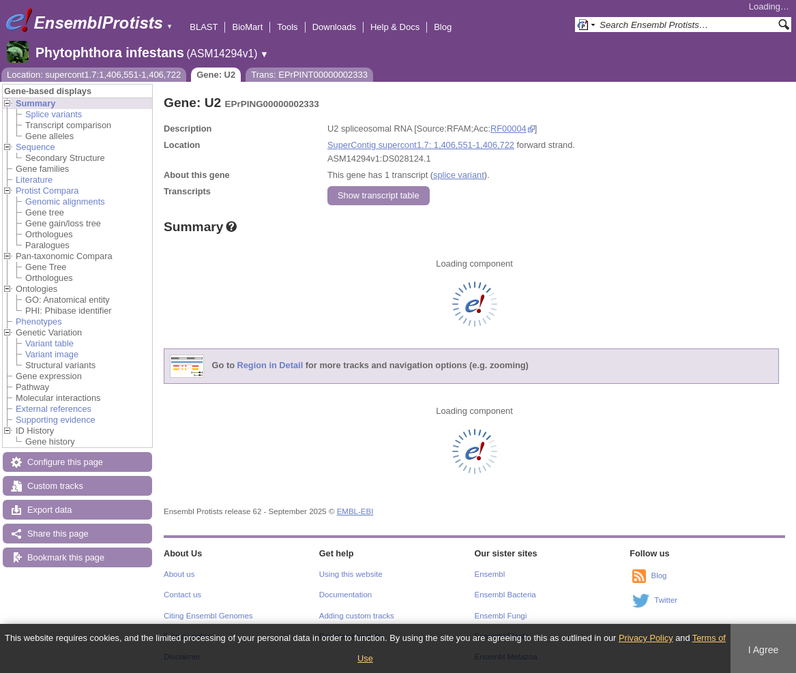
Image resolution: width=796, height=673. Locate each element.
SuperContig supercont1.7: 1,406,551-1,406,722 (420, 145)
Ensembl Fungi (501, 616)
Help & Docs (394, 27)
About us (179, 574)
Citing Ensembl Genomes (208, 616)
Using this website (351, 574)
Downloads (334, 27)
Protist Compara (47, 190)
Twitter (665, 600)
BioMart (247, 27)
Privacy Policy (646, 638)
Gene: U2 (215, 75)
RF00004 (508, 128)
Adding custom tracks (356, 616)
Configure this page (65, 462)
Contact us (182, 594)
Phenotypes (39, 321)
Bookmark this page (65, 557)
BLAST (204, 27)
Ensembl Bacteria (505, 594)
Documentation (345, 594)
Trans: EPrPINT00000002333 (309, 75)
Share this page (58, 533)
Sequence (35, 147)
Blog (443, 27)
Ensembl (490, 574)
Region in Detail (270, 366)
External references (53, 409)
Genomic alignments (65, 201)
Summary (35, 103)
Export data (49, 510)
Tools (287, 27)
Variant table (49, 343)
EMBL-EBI (355, 511)
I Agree (763, 649)
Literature (34, 180)
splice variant (458, 175)
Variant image (51, 354)
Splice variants (53, 114)
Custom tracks (55, 486)
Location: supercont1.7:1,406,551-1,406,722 (94, 75)
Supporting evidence (55, 420)
